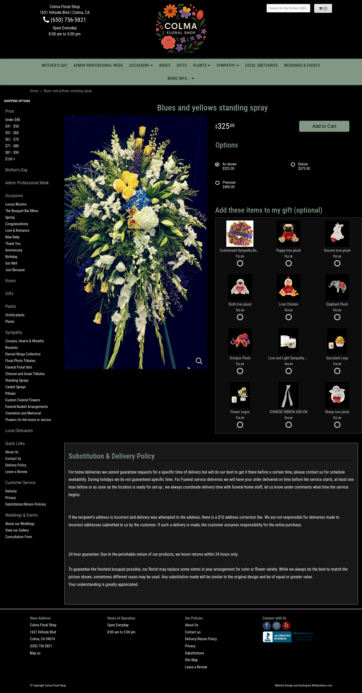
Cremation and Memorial (23, 413)
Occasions (139, 65)
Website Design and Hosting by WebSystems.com (303, 685)
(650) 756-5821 (64, 19)
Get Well (11, 263)
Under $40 (12, 120)
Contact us (193, 632)
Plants (200, 65)
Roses (164, 65)
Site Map (191, 660)
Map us (35, 653)
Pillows (10, 393)
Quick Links (15, 443)
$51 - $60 (12, 133)
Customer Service (20, 482)
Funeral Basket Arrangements (26, 407)
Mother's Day (54, 65)
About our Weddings (20, 524)
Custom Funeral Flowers (22, 400)
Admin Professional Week (98, 65)
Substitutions (194, 653)
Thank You (13, 244)
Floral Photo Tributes (20, 361)
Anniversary (13, 250)
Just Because (15, 270)
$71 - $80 (12, 146)
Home (34, 91)
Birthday (11, 257)
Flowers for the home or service (28, 420)
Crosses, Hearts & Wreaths (24, 341)
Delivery (11, 491)
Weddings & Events (302, 65)
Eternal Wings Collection (23, 354)
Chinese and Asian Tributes (25, 374)
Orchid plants (14, 315)
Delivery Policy (15, 465)
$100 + (10, 159)
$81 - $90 (12, 152)
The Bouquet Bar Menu (21, 211)
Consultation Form (18, 537)
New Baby (12, 237)
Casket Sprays (15, 387)
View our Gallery (17, 530)
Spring (9, 217)
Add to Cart (324, 126)
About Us (11, 452)
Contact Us (13, 458)
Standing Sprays (17, 380)
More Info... (179, 78)
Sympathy (226, 65)
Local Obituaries (261, 65)
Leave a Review (16, 472)
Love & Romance (17, 230)
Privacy (10, 498)
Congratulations (16, 224)
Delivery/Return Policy (201, 639)
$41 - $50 (12, 126)
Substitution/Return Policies (25, 504)
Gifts (182, 65)
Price (9, 111)
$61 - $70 (12, 139)
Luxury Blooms (16, 204)
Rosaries (11, 347)
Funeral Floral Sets (18, 367)
